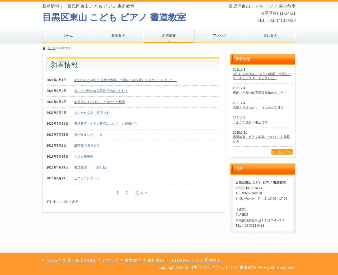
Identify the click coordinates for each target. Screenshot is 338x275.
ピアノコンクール (87, 178)
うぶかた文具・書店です (91, 113)
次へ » (141, 193)
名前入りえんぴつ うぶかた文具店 (99, 102)
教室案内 (118, 36)
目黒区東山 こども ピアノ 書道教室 (114, 17)
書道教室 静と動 (90, 167)
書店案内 (270, 36)
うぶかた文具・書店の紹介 (70, 260)
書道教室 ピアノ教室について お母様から (106, 123)
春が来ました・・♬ (88, 135)
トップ (51, 48)
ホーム (68, 36)
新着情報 (169, 36)
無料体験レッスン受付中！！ (197, 260)
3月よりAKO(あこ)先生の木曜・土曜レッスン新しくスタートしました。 (125, 80)
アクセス (220, 36)
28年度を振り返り (87, 145)
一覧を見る (283, 152)
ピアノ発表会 (83, 157)
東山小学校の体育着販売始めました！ (101, 91)
